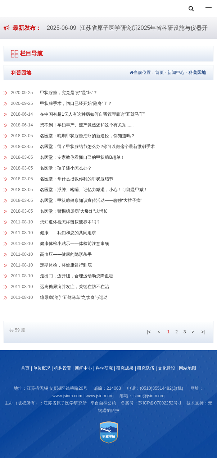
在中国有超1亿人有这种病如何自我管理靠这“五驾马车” (92, 114)
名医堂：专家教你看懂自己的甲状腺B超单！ (82, 157)
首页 (159, 72)
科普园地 (197, 72)
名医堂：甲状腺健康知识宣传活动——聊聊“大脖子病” (91, 200)
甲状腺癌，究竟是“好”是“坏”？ (69, 92)
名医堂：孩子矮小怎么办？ (66, 168)
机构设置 (62, 368)
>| (203, 331)
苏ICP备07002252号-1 (159, 403)
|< (149, 331)
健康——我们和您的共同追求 (68, 232)
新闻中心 (176, 72)
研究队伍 (145, 368)
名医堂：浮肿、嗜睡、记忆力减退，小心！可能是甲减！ (94, 189)
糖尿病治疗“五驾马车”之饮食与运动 (74, 297)
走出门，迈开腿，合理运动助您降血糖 (76, 275)
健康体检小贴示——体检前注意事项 (74, 243)
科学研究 (104, 368)
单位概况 (41, 368)
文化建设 (166, 368)
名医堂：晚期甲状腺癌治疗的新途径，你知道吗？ (87, 135)
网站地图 (187, 368)
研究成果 (125, 368)
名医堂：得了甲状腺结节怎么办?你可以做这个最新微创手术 (97, 146)
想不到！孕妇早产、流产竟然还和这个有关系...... (87, 125)
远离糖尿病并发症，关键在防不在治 (74, 286)
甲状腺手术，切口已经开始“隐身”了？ (76, 103)
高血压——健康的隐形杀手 (66, 254)
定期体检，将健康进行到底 (66, 265)
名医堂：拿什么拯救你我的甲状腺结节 (76, 178)
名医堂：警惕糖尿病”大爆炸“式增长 (74, 211)
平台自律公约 (103, 403)
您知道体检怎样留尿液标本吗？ (70, 222)
